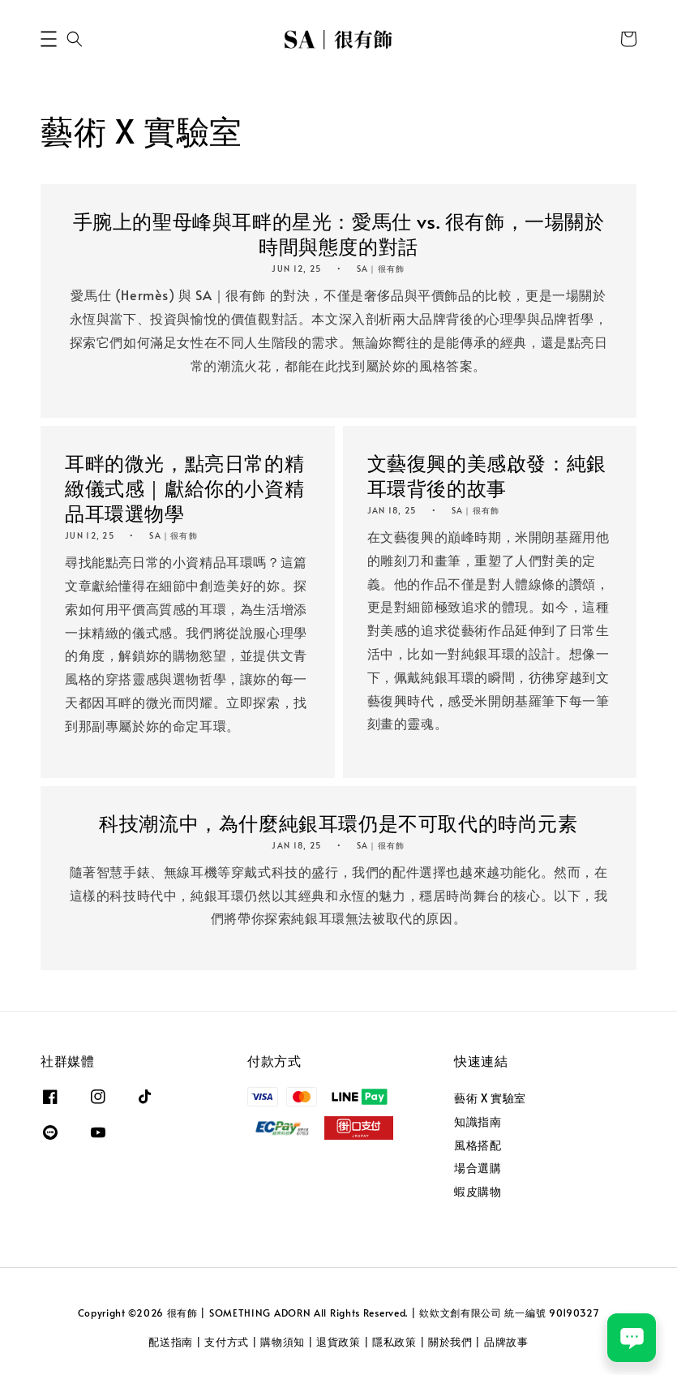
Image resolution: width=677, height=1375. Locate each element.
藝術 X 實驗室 (490, 1098)
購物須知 (282, 1341)
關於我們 (450, 1341)
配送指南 (170, 1341)
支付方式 (226, 1341)
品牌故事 (506, 1341)
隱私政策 (394, 1341)
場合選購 (477, 1167)
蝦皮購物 (477, 1191)
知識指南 (477, 1121)
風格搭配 (477, 1145)
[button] (48, 39)
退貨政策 (338, 1341)
